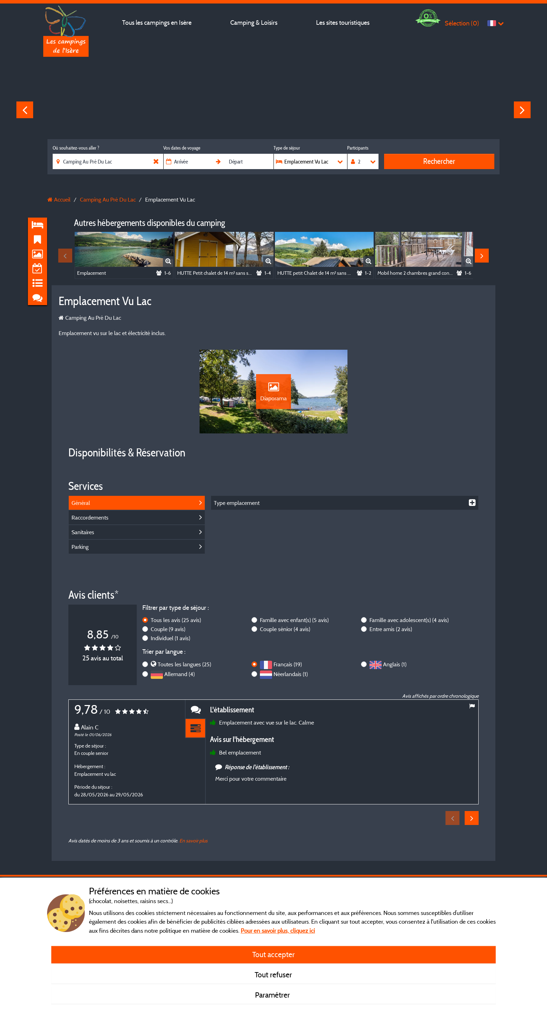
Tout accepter (273, 954)
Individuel (170, 638)
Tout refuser (273, 974)
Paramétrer (273, 994)
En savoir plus (193, 840)
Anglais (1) (394, 664)
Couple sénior (285, 629)
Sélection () (462, 23)
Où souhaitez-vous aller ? (76, 148)
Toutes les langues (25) (184, 664)
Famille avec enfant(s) (294, 619)
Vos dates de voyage (181, 148)
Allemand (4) (179, 674)
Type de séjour (287, 148)
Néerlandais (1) (291, 674)
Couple (168, 629)
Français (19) (288, 664)
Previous (24, 109)
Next (522, 109)
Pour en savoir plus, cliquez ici (278, 930)
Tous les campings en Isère (157, 22)
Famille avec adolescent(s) (409, 619)
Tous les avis (176, 619)
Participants (357, 148)
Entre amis (390, 629)
